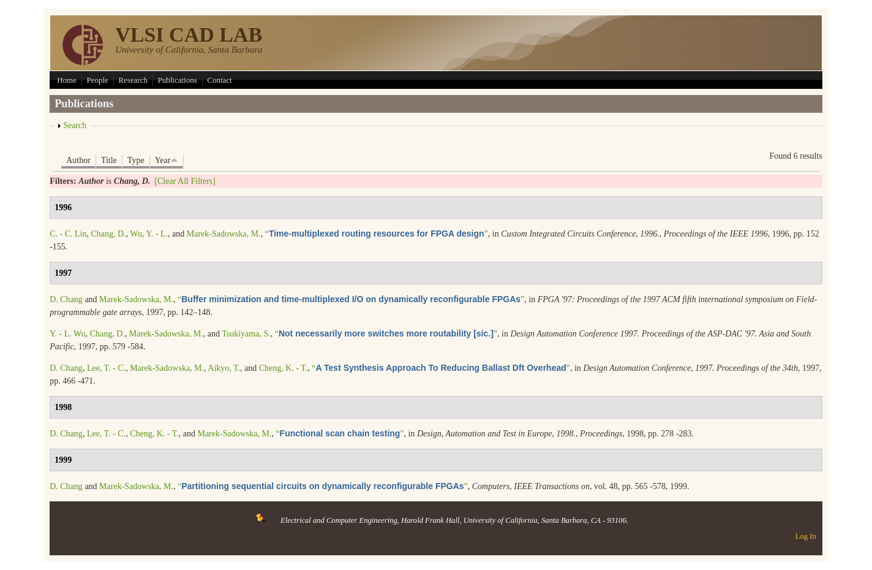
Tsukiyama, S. (246, 333)
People (97, 80)
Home (67, 80)
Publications (177, 80)
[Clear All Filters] (185, 181)
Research (133, 80)
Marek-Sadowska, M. (224, 233)
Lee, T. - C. (106, 368)
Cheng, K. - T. (283, 368)
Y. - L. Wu (67, 333)
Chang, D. (108, 233)
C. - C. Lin (68, 233)
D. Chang (66, 299)
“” (376, 233)
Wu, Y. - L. (149, 233)
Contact (219, 80)
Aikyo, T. (224, 368)
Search (74, 125)
